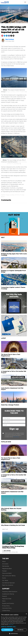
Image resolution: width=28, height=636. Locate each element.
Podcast (4, 570)
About (4, 561)
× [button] (26, 613)
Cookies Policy (6, 610)
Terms (3, 601)
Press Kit (4, 596)
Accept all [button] (7, 629)
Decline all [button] (20, 629)
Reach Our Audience (7, 585)
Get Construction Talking (8, 575)
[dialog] (14, 624)
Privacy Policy (16, 436)
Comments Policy (7, 608)
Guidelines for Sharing (8, 593)
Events (4, 578)
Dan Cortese (9, 39)
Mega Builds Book (7, 568)
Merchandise (5, 566)
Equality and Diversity (8, 603)
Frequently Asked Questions (9, 591)
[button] (14, 626)
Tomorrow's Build (6, 573)
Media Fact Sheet (6, 598)
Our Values (5, 580)
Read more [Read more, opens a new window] (11, 624)
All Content (5, 563)
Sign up (14, 428)
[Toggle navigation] (25, 2)
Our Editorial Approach (8, 582)
